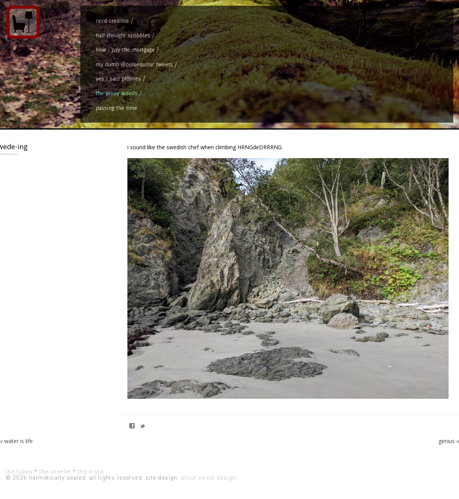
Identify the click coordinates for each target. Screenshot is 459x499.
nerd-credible (112, 20)
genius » (449, 441)
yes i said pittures (118, 78)
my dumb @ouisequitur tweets (134, 64)
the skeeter (55, 472)
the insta (90, 472)
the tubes (19, 472)
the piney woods (116, 93)
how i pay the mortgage (125, 49)
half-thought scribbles (123, 35)
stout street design (208, 478)
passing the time (116, 108)
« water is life (16, 441)
